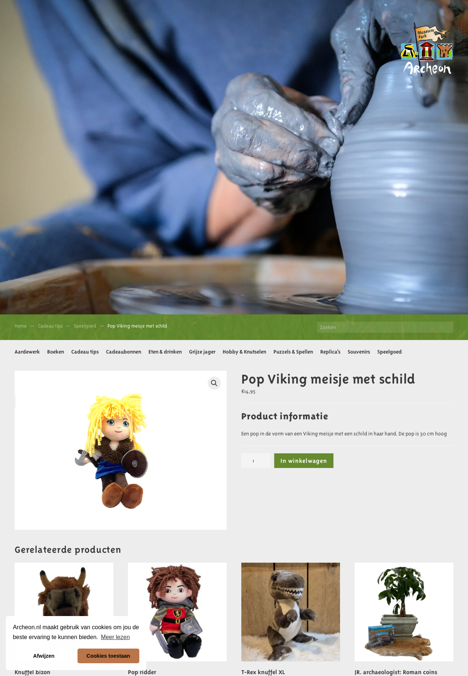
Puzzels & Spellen (293, 351)
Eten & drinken (165, 351)
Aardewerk (27, 351)
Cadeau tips (85, 351)
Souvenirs (359, 351)
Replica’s (330, 351)
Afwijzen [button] (43, 656)
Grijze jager (202, 351)
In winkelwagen (303, 460)
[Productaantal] (256, 460)
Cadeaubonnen (123, 351)
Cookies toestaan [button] (108, 656)
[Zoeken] (385, 327)
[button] (214, 383)
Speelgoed (389, 351)
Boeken (55, 351)
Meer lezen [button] (115, 637)
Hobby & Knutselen (244, 351)
